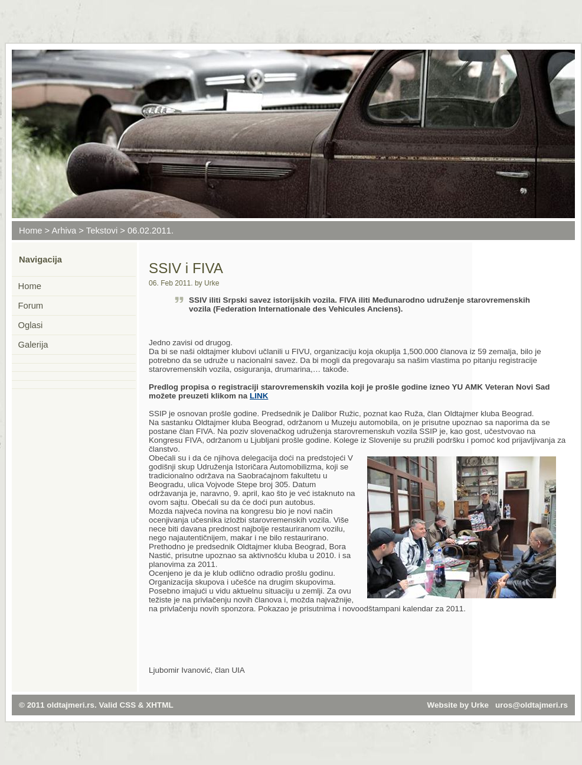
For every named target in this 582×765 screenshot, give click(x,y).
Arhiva (63, 230)
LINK (259, 395)
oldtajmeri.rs (70, 705)
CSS (128, 705)
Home (30, 230)
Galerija (33, 344)
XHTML (159, 705)
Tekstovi (101, 230)
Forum (31, 305)
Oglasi (30, 325)
